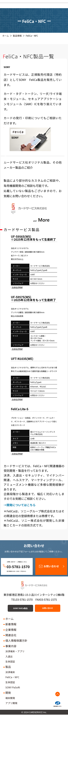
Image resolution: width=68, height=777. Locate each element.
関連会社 (10, 697)
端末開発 (10, 760)
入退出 (9, 719)
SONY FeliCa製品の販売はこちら (34, 133)
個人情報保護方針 (16, 703)
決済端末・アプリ (15, 713)
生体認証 (10, 724)
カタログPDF (17, 314)
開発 (8, 755)
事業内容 (10, 708)
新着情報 (10, 686)
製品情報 (17, 36)
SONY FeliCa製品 (16, 670)
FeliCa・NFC (12, 739)
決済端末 (10, 734)
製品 (8, 729)
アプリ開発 (11, 765)
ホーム (5, 36)
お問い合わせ (51, 628)
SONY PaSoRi (12, 750)
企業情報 (10, 692)
